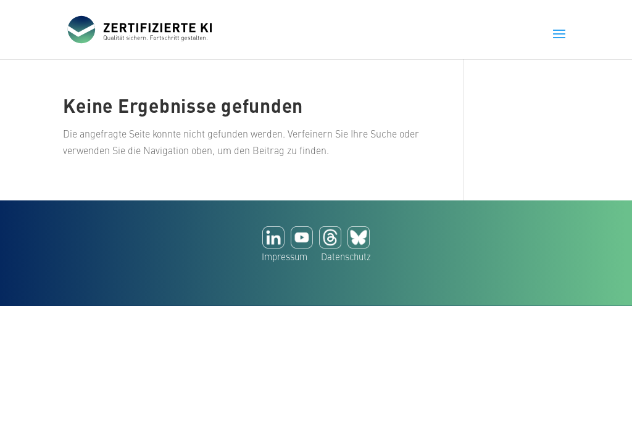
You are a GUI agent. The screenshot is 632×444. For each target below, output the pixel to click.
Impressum (284, 258)
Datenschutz (346, 258)
